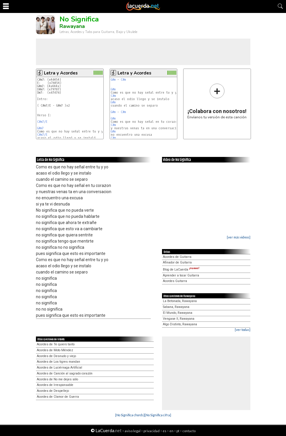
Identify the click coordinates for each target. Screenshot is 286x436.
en (171, 431)
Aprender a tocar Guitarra (181, 275)
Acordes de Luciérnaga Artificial (59, 367)
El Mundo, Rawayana (177, 313)
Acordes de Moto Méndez (55, 350)
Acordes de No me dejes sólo (57, 379)
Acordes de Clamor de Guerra (58, 397)
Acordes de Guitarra (177, 257)
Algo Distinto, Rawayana (180, 324)
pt (177, 431)
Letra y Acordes (61, 73)
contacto (189, 431)
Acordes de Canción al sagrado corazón (64, 373)
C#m (123, 80)
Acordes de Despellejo (53, 391)
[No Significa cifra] (158, 415)
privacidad (151, 431)
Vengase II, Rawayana (178, 319)
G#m (113, 80)
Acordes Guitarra (175, 281)
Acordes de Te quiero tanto (56, 344)
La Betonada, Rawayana (180, 301)
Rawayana (72, 26)
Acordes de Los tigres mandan (58, 362)
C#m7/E (42, 122)
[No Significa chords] (130, 415)
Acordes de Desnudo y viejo (56, 356)
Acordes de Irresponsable (55, 385)
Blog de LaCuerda (181, 269)
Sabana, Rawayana (176, 307)
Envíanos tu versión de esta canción (217, 101)
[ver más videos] (238, 237)
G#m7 (40, 128)
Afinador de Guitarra (177, 262)
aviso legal (132, 431)
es (164, 431)
